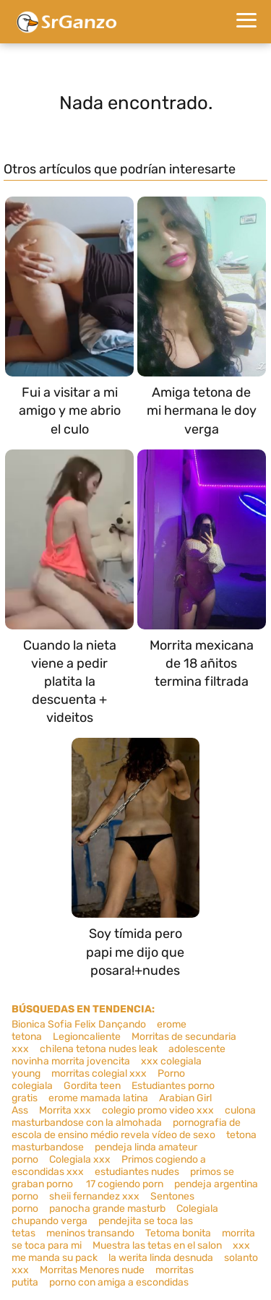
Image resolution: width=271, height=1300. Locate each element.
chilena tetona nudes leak (99, 1049)
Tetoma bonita (178, 1233)
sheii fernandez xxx (94, 1196)
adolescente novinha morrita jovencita (118, 1055)
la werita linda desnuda (160, 1258)
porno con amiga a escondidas (119, 1282)
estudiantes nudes (137, 1172)
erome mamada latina (98, 1098)
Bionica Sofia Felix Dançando (79, 1024)
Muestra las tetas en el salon (157, 1245)
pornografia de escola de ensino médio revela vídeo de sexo (126, 1128)
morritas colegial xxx (99, 1073)
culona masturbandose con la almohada (134, 1116)
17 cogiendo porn (124, 1184)
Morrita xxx (65, 1110)
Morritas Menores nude (92, 1270)
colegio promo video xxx (158, 1110)
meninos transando (90, 1233)
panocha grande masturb (107, 1208)
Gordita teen (92, 1086)
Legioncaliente (87, 1036)
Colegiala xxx (80, 1159)
